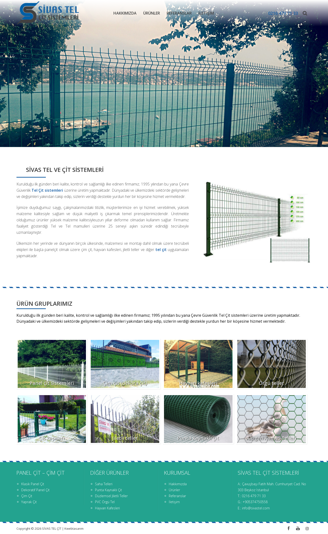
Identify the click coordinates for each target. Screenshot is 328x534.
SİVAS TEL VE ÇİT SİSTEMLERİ (65, 170)
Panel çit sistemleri (52, 383)
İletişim (206, 13)
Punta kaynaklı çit (198, 438)
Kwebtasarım (74, 528)
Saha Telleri (103, 484)
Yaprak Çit (29, 502)
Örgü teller (271, 383)
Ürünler (151, 13)
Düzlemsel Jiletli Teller (111, 496)
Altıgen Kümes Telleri (271, 438)
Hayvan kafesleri (198, 383)
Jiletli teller (125, 438)
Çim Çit (26, 496)
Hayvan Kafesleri (107, 508)
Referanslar (179, 13)
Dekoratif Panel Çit (35, 490)
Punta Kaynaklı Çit (108, 490)
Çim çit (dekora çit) (125, 383)
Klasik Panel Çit (32, 484)
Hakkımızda (125, 13)
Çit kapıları (52, 438)
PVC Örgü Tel (105, 502)
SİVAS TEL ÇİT (52, 528)
